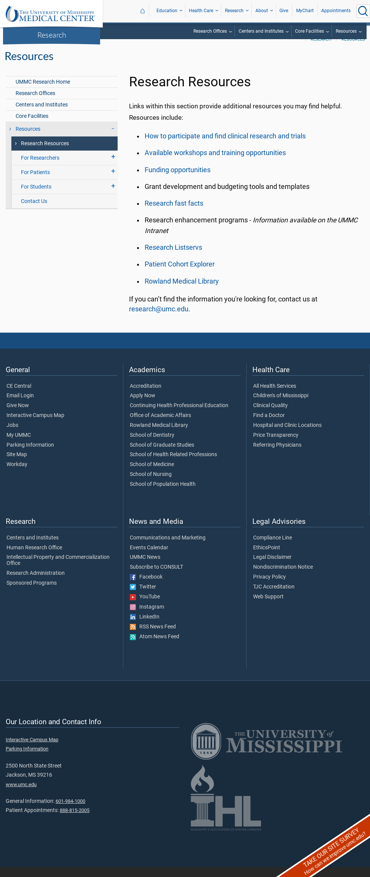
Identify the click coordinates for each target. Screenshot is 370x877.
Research (51, 34)
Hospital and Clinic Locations (287, 435)
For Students (36, 196)
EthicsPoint (266, 558)
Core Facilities (309, 31)
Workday (16, 474)
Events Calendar (149, 558)
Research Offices (210, 31)
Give (283, 10)
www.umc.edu (21, 794)
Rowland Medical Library (182, 291)
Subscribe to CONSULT (156, 577)
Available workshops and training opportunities (215, 163)
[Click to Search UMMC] (363, 11)
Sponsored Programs (31, 593)
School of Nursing (151, 484)
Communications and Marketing (168, 548)
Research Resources (45, 153)
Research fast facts (174, 213)
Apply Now (142, 406)
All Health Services (274, 396)
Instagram (147, 617)
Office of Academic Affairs (160, 425)
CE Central (18, 396)
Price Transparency (275, 445)
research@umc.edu (158, 319)
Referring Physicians (277, 455)
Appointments (336, 10)
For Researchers (40, 168)
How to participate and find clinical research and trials (225, 146)
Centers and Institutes (261, 31)
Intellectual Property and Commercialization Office (58, 570)
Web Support (268, 607)
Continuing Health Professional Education (179, 415)
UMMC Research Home (43, 92)
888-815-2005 (74, 820)
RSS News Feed (153, 637)
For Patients (35, 182)
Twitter (143, 597)
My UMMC (18, 445)
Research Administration (35, 583)
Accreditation (145, 396)
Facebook (146, 587)
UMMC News (145, 567)
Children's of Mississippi (280, 406)
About (261, 10)
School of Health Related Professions (173, 464)
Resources (346, 31)
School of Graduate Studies (162, 455)
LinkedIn (144, 627)
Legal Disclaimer (272, 567)
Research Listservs (173, 257)
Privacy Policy (269, 587)
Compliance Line (272, 548)
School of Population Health (163, 494)
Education (166, 10)
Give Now (17, 415)
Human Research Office (34, 558)
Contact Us (34, 211)
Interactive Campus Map (35, 425)
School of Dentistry (152, 445)
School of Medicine (152, 474)
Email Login (20, 406)
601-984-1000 (70, 811)
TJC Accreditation (274, 597)
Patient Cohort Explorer (180, 274)
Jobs (12, 435)
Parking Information (30, 455)
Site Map (16, 464)
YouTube (145, 607)
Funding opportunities (178, 180)
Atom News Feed (154, 647)
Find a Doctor (269, 425)
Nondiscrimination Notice (283, 577)
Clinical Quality (270, 415)
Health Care (201, 10)
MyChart (305, 10)
